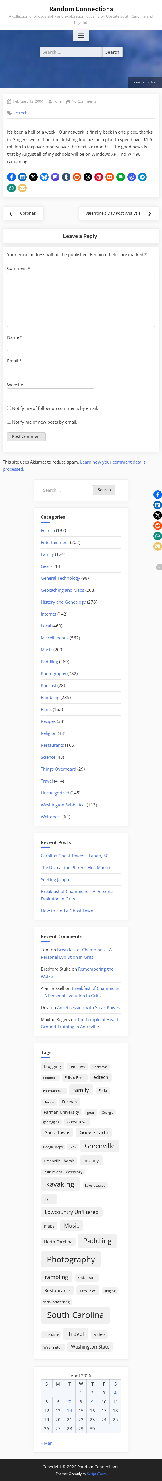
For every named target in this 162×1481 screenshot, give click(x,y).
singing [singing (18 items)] (110, 1290)
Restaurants (52, 745)
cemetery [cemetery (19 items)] (77, 1066)
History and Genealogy (63, 602)
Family (47, 554)
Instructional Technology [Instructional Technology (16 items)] (62, 1171)
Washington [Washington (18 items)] (52, 1347)
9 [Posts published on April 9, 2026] (92, 1402)
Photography (53, 673)
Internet (48, 614)
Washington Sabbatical (63, 805)
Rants (46, 709)
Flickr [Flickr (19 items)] (103, 1090)
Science (48, 757)
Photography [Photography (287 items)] (71, 1259)
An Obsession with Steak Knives (88, 1007)
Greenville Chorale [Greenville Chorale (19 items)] (59, 1160)
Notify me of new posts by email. (44, 422)
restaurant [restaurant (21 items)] (87, 1277)
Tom (57, 101)
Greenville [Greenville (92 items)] (100, 1146)
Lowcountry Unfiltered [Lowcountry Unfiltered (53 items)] (72, 1211)
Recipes (48, 721)
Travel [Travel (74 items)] (76, 1334)
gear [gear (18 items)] (91, 1112)
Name (14, 337)
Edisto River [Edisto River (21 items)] (75, 1077)
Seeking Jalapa (55, 879)
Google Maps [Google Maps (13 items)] (53, 1147)
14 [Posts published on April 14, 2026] (69, 1410)
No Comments (84, 101)
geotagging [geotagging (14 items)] (51, 1122)
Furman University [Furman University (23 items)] (61, 1112)
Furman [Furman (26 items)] (69, 1101)
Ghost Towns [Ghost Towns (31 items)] (57, 1132)
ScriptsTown (97, 1473)
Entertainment (55, 542)
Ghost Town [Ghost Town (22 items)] (77, 1121)
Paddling (49, 661)
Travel (47, 781)
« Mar (46, 1443)
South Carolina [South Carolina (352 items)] (75, 1315)
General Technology (60, 578)
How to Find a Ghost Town (67, 910)
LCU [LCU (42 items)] (49, 1199)
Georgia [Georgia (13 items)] (107, 1113)
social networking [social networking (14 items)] (56, 1302)
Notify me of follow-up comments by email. (55, 408)
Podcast (48, 685)
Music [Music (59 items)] (71, 1225)
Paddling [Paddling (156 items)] (97, 1240)
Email (14, 361)
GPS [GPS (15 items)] (73, 1147)
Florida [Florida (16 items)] (48, 1102)
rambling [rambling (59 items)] (56, 1277)
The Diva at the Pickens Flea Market (76, 867)
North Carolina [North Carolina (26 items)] (58, 1241)
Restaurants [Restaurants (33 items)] (57, 1290)
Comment (18, 268)
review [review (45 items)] (87, 1290)
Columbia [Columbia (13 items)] (50, 1078)
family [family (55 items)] (81, 1089)
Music (46, 649)
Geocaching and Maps (62, 590)
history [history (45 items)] (91, 1160)
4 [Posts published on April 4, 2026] (115, 1393)
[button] (11, 177)
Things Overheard (58, 769)
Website (15, 384)
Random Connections (81, 8)
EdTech (21, 113)
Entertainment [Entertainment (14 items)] (54, 1090)
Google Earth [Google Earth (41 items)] (94, 1132)
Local (46, 626)
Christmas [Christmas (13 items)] (99, 1067)
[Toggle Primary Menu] (81, 36)
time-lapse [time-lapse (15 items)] (51, 1334)
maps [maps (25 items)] (49, 1226)
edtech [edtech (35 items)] (100, 1077)
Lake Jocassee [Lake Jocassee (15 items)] (95, 1185)
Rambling (50, 697)
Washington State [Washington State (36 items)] (90, 1347)
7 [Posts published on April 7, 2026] (69, 1402)
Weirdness (51, 816)
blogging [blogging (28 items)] (52, 1066)
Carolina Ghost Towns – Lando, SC (74, 855)
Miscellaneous (55, 638)
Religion (49, 733)
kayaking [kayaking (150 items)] (60, 1184)
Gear (45, 566)
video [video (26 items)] (99, 1334)
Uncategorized (55, 793)
